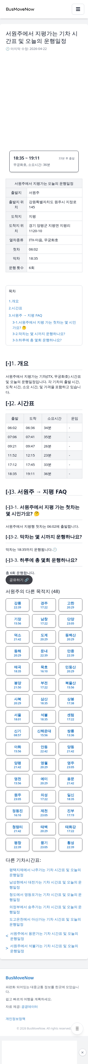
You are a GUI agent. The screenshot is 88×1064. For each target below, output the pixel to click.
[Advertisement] (44, 99)
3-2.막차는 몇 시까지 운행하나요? (38, 333)
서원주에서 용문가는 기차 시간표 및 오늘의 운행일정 (42, 936)
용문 (70, 780)
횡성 (70, 844)
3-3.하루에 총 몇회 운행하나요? (36, 340)
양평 (17, 764)
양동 (70, 748)
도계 (44, 637)
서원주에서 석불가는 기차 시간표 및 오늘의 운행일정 (42, 948)
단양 (70, 621)
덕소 (17, 637)
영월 (44, 764)
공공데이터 (29, 1006)
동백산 (70, 637)
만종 (70, 653)
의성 (44, 796)
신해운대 (44, 733)
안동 (44, 748)
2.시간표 (15, 308)
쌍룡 (70, 733)
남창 (44, 621)
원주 (17, 796)
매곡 (17, 669)
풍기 (44, 844)
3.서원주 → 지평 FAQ (25, 315)
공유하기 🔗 (19, 579)
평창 (17, 844)
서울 (17, 716)
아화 (17, 748)
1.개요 (14, 301)
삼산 (44, 701)
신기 (17, 733)
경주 (44, 605)
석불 (44, 716)
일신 (70, 796)
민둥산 (70, 669)
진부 (70, 812)
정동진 (17, 812)
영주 (70, 764)
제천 (44, 812)
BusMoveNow (20, 977)
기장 (17, 621)
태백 (44, 828)
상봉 (70, 701)
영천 (17, 780)
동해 (17, 653)
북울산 (70, 684)
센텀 (70, 716)
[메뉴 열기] (77, 1028)
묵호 (44, 669)
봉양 (17, 684)
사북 (17, 701)
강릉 (17, 605)
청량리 (17, 828)
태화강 (70, 828)
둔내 (44, 653)
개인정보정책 (15, 1018)
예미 (44, 780)
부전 (44, 684)
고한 (70, 605)
